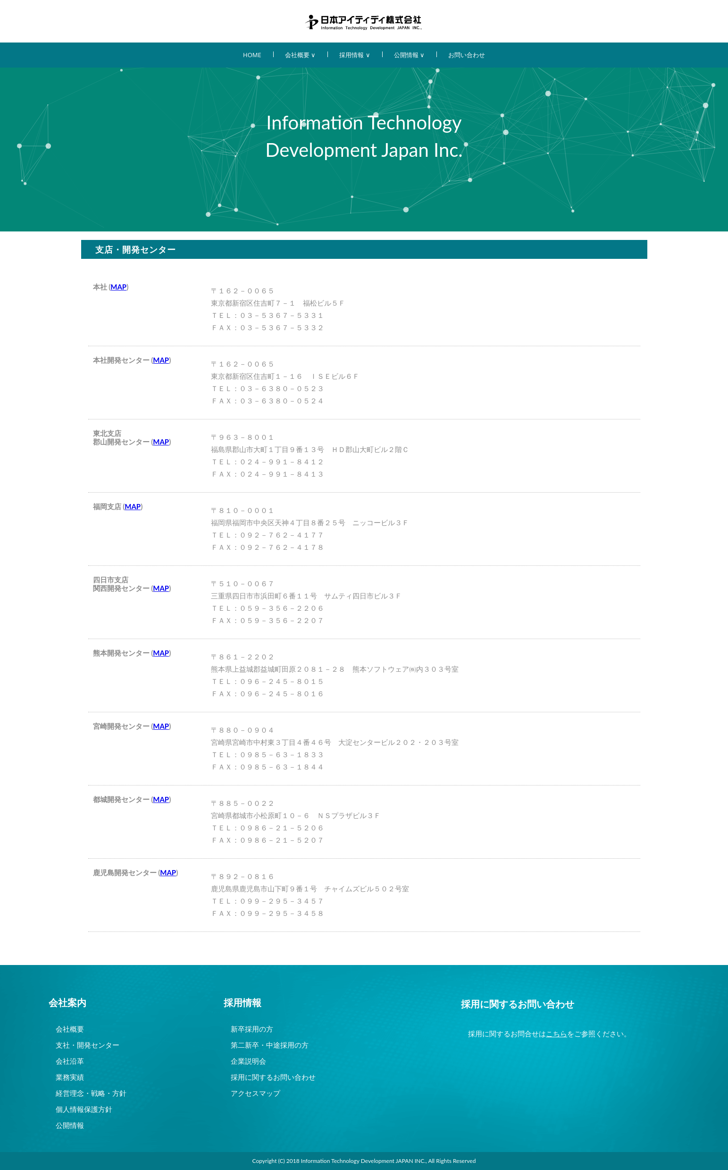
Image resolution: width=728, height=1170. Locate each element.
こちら (556, 1033)
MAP (118, 286)
